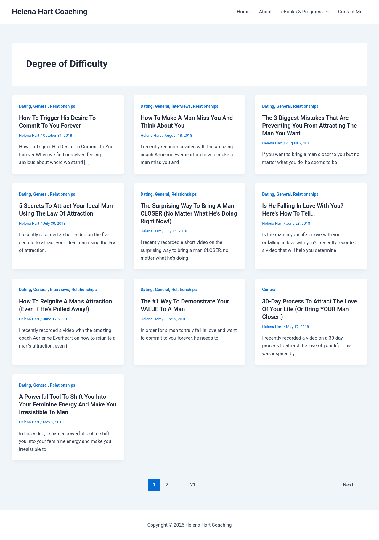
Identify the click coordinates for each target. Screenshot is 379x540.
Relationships (62, 106)
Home (243, 12)
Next (351, 485)
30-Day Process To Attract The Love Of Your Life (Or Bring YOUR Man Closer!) (309, 309)
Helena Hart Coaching (49, 11)
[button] (326, 12)
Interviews (181, 106)
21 (193, 485)
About (265, 12)
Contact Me (350, 12)
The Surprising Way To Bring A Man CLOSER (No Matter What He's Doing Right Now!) (189, 213)
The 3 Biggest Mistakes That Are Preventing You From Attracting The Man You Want (309, 125)
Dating (25, 106)
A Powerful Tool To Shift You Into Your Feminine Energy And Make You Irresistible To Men (67, 404)
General (40, 106)
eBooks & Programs (305, 12)
